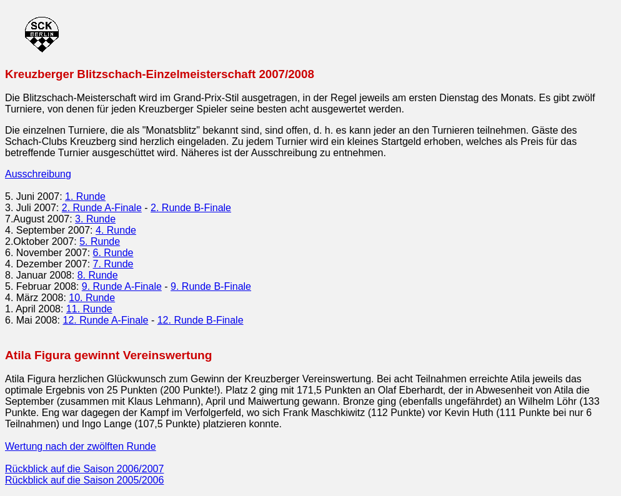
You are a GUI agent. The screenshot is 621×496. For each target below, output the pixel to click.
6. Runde (113, 252)
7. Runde (113, 264)
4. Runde (116, 230)
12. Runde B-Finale (200, 320)
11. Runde (89, 309)
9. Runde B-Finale (211, 286)
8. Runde (97, 275)
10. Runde (92, 297)
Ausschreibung (38, 174)
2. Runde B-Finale (191, 207)
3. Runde (95, 219)
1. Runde (85, 196)
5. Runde (99, 241)
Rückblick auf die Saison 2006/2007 (84, 469)
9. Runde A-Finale (122, 286)
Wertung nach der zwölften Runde (80, 446)
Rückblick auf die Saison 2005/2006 (84, 480)
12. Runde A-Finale (106, 320)
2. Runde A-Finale (102, 207)
